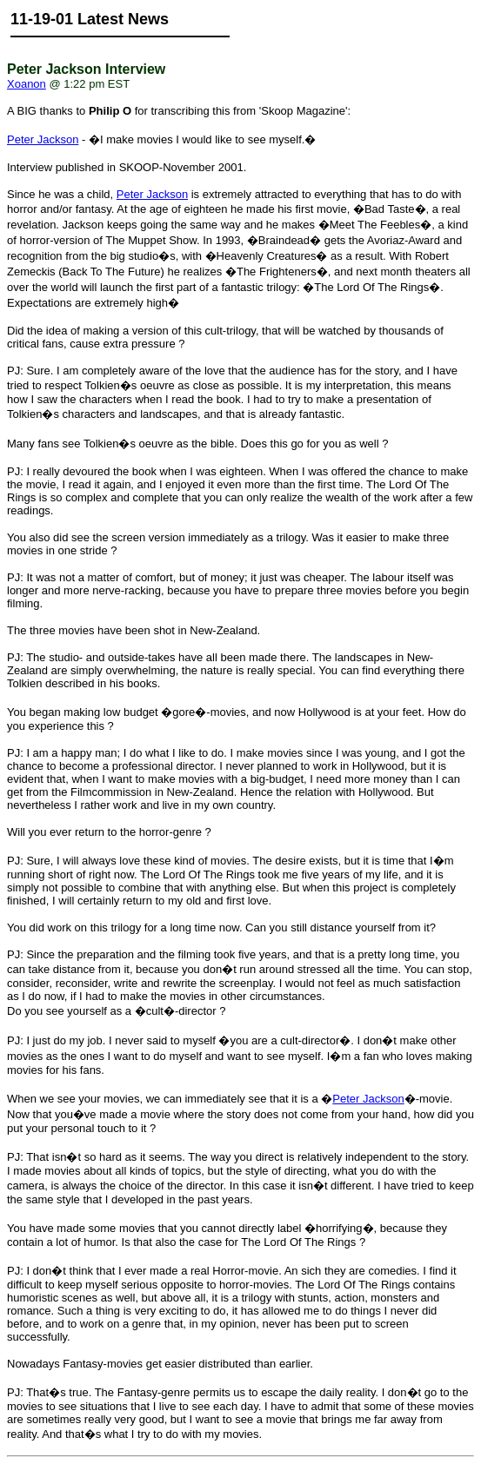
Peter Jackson (42, 139)
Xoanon (26, 83)
